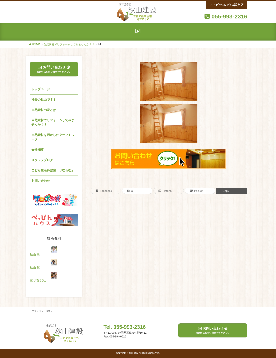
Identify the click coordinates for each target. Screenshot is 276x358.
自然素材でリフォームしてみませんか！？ (52, 122)
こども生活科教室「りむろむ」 (52, 170)
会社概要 (37, 149)
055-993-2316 (229, 16)
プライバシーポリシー (43, 311)
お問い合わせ (40, 180)
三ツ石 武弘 (38, 280)
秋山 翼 (35, 267)
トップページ (40, 89)
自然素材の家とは (43, 110)
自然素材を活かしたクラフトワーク (52, 137)
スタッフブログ (42, 160)
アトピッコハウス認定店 (226, 5)
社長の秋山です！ (43, 99)
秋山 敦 (35, 254)
